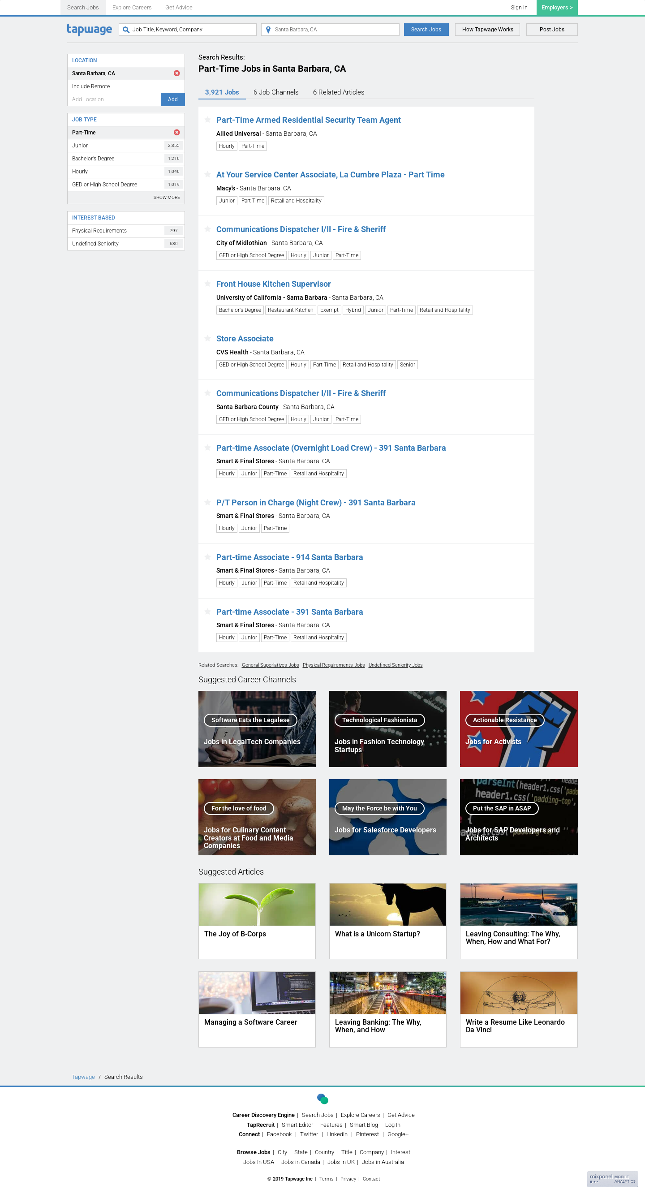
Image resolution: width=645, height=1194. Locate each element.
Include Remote (91, 86)
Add (173, 99)
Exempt (329, 310)
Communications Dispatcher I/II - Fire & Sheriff (301, 229)
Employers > (557, 7)
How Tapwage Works (487, 29)
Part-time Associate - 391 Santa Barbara (289, 611)
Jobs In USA (258, 1162)
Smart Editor (297, 1124)
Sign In (519, 7)
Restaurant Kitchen (291, 310)
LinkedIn (337, 1134)
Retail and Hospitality (296, 201)
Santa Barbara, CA (93, 73)
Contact (371, 1179)
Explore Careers (132, 7)
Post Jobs (552, 29)
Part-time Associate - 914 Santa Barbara (289, 557)
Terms (326, 1179)
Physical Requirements (127, 230)
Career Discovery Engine (263, 1115)
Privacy (348, 1179)
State (301, 1152)
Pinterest (367, 1134)
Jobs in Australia (383, 1162)
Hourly (127, 171)
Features (331, 1124)
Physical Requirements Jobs (334, 665)
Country (324, 1152)
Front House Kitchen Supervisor (273, 284)
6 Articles (339, 92)
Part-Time (83, 132)
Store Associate (245, 338)
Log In (392, 1124)
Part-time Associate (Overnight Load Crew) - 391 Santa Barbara (331, 448)
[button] (207, 120)
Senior (407, 365)
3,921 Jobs (222, 92)
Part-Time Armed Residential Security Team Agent (308, 120)
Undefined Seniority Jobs (396, 665)
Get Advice (179, 7)
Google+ (397, 1134)
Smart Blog (364, 1124)
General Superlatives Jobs (270, 665)
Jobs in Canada (300, 1162)
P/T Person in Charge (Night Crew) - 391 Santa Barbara (316, 502)
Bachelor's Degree (127, 158)
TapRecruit (261, 1124)
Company (372, 1152)
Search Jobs (83, 7)
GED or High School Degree (127, 184)
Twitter (309, 1134)
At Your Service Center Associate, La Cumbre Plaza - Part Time (330, 174)
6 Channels (276, 92)
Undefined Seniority (127, 243)
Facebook (279, 1134)
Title (347, 1152)
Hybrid (353, 310)
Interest (400, 1152)
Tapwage (83, 1076)
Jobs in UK (341, 1162)
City (282, 1152)
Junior (127, 145)
